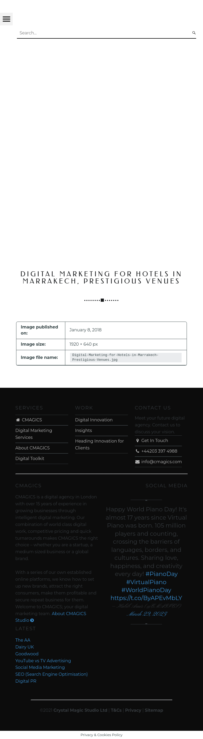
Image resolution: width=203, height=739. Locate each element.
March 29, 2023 (146, 614)
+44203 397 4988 (156, 451)
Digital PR (25, 681)
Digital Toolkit (29, 458)
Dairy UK (24, 647)
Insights (83, 430)
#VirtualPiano (146, 582)
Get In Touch (151, 440)
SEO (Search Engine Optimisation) (51, 674)
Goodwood (27, 653)
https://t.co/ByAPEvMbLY (146, 598)
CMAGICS (28, 419)
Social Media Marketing (40, 667)
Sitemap (154, 710)
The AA (22, 640)
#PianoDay (161, 574)
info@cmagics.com (158, 461)
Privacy (133, 710)
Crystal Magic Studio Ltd (80, 710)
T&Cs (116, 710)
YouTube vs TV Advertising (43, 660)
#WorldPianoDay (146, 590)
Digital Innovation (94, 419)
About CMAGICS (32, 447)
